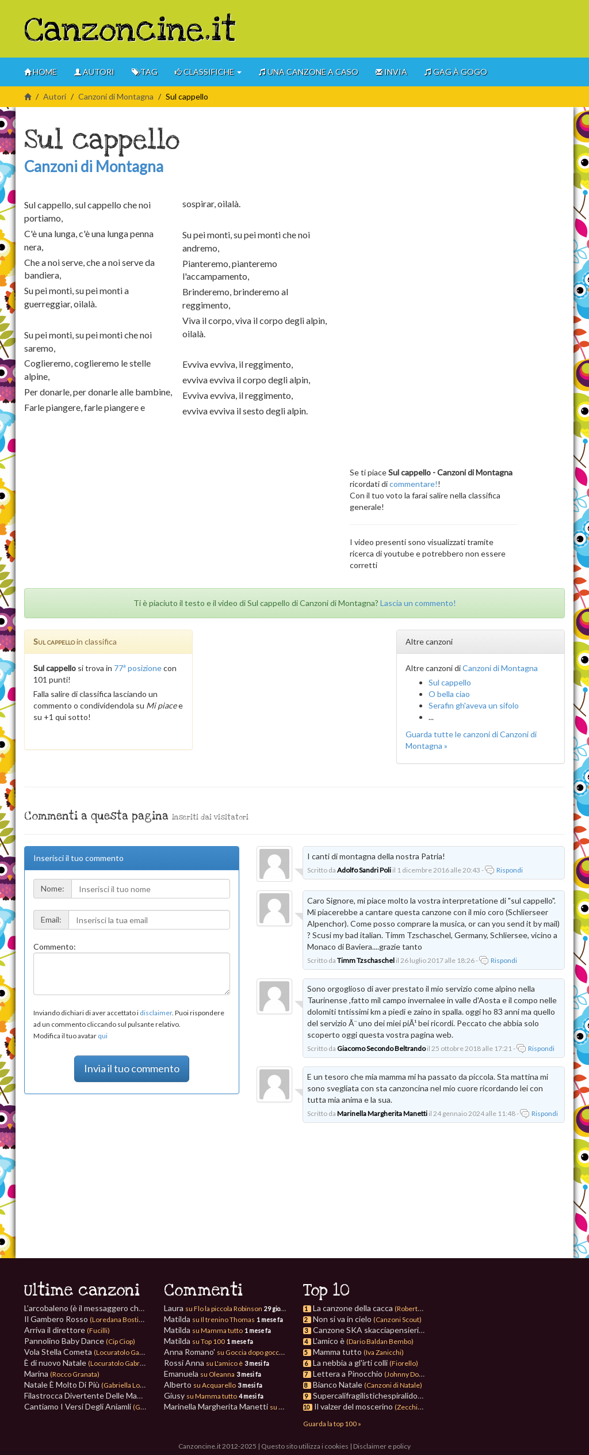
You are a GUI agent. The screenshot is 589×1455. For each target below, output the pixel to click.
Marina (62, 1373)
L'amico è (329, 1341)
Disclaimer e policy (382, 1446)
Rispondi (509, 870)
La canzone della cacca (353, 1308)
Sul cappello (450, 682)
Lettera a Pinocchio (348, 1373)
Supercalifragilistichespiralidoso (369, 1395)
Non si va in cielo (342, 1319)
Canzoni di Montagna (116, 96)
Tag (145, 72)
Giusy (200, 1395)
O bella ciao (449, 694)
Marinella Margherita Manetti (239, 1406)
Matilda (209, 1319)
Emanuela (199, 1373)
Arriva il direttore (67, 1330)
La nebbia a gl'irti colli (350, 1363)
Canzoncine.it (130, 30)
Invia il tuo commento (131, 1068)
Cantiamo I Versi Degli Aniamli (112, 1406)
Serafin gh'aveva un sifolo (474, 705)
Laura (213, 1308)
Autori (94, 72)
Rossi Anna (203, 1363)
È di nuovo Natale (89, 1363)
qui (103, 1035)
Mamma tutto (337, 1352)
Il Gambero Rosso (88, 1319)
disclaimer (156, 1012)
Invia (391, 72)
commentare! (413, 484)
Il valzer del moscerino (353, 1406)
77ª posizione (138, 668)
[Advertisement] (430, 29)
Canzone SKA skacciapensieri (366, 1330)
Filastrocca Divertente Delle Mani (118, 1395)
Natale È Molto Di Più (96, 1384)
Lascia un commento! (418, 603)
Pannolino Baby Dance (79, 1341)
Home (40, 72)
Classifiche (208, 72)
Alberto (200, 1384)
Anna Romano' (224, 1352)
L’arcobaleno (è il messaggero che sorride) (123, 1308)
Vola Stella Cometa (92, 1352)
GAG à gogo (455, 72)
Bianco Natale (337, 1384)
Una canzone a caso (308, 72)
